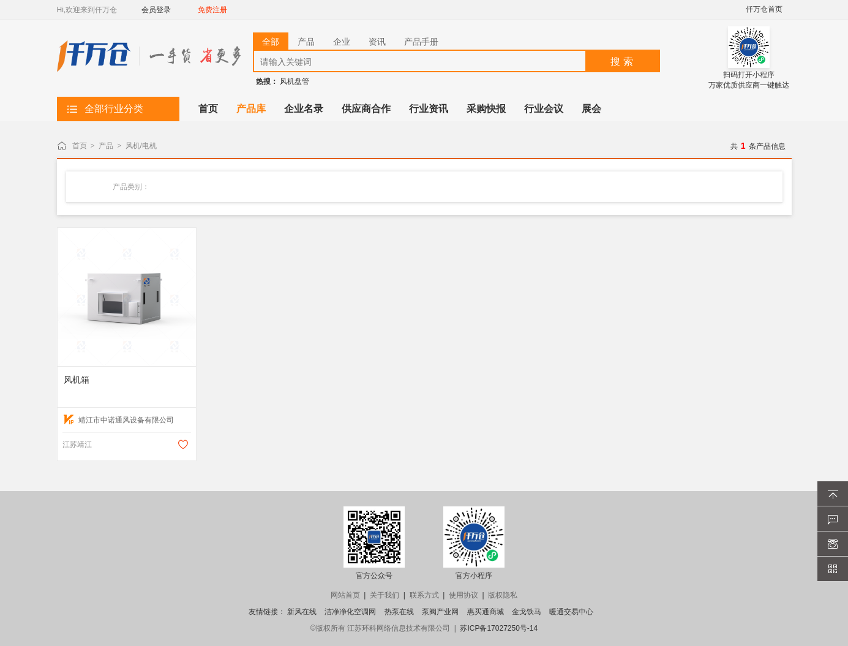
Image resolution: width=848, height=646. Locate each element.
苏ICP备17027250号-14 (499, 628)
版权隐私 (502, 595)
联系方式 (424, 595)
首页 (79, 145)
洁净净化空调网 (350, 611)
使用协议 (463, 595)
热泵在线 (399, 611)
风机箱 (76, 380)
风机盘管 (294, 81)
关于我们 (384, 595)
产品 (106, 145)
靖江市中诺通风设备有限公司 (119, 420)
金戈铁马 (526, 611)
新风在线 (302, 611)
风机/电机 (141, 145)
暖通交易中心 (571, 611)
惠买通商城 (485, 611)
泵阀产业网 (440, 611)
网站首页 (345, 595)
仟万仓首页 (764, 9)
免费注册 (212, 10)
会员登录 (156, 10)
